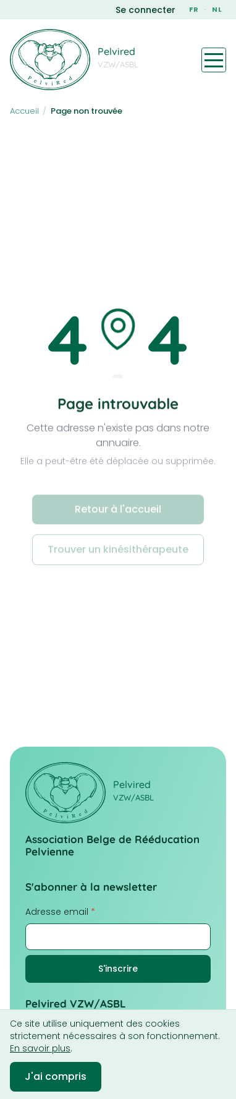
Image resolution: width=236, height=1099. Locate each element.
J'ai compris (55, 1076)
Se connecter (145, 10)
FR (194, 9)
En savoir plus (40, 1048)
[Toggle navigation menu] (213, 60)
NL (217, 9)
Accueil (24, 111)
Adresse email (60, 912)
